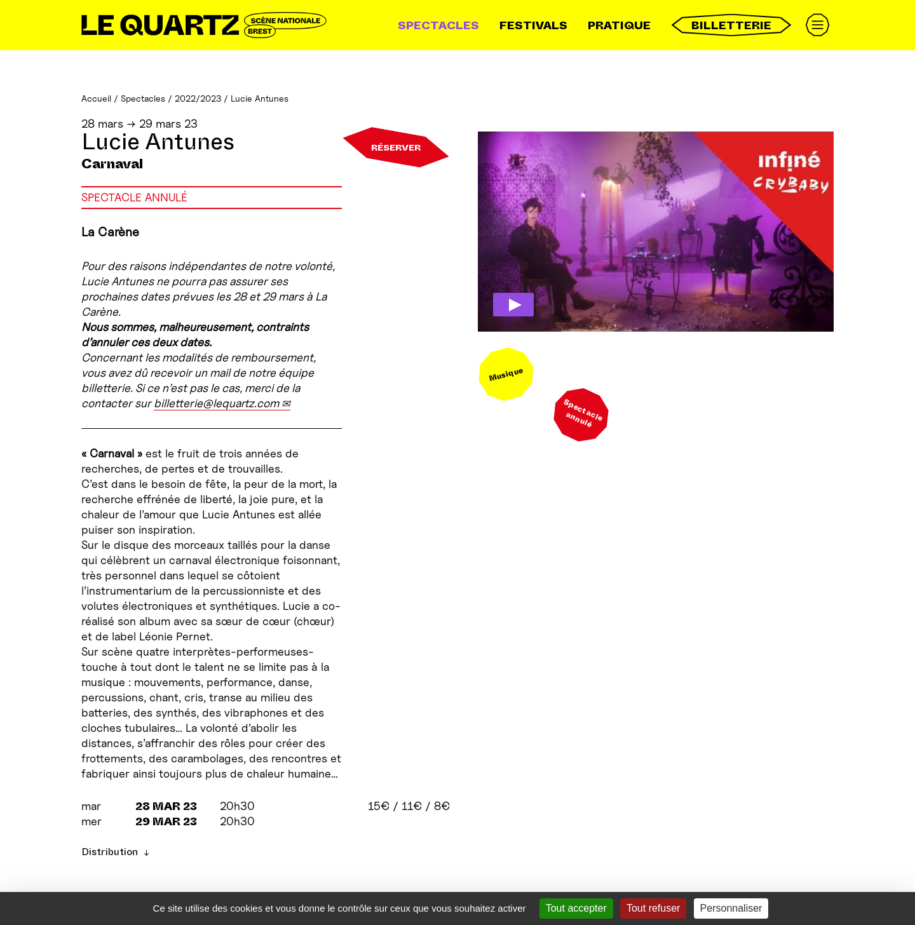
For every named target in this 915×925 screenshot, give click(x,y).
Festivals (533, 25)
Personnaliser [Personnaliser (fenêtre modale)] (731, 908)
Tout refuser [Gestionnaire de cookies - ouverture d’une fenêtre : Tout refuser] (653, 908)
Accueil (96, 98)
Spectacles (438, 25)
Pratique (619, 25)
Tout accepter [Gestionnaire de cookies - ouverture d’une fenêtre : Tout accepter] (576, 908)
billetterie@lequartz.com (216, 403)
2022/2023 (198, 98)
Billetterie (731, 25)
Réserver (396, 147)
